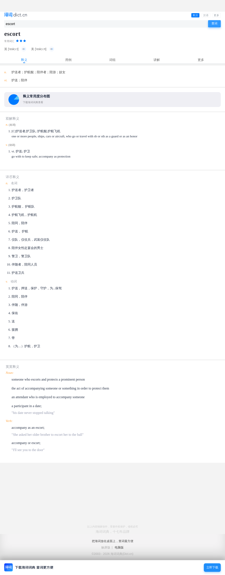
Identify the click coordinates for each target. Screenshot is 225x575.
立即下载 (212, 567)
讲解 (156, 60)
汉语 (206, 15)
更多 (216, 15)
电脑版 (119, 547)
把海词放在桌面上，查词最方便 (112, 541)
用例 (68, 60)
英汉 (195, 15)
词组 (112, 60)
